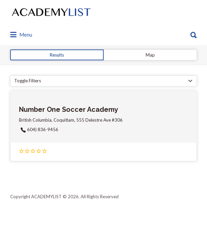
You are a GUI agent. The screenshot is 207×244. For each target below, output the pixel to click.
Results (57, 55)
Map (150, 55)
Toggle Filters (27, 80)
